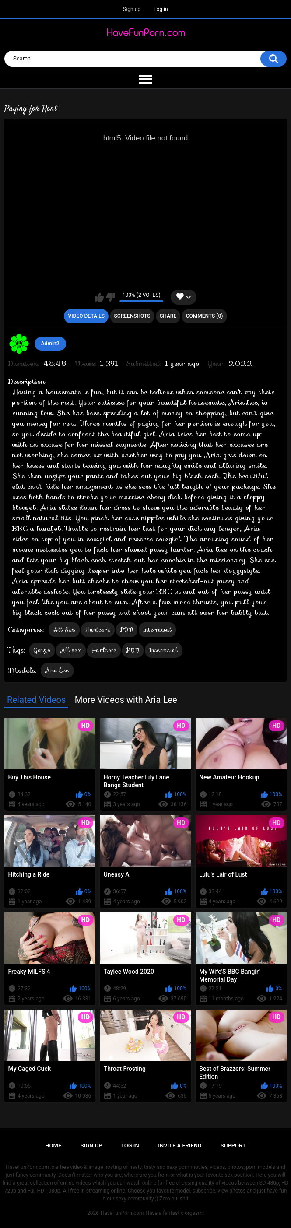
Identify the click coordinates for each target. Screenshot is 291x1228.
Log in (161, 9)
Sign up (131, 9)
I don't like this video (110, 297)
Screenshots (132, 316)
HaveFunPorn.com (122, 1213)
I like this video (99, 297)
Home (53, 1145)
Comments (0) (204, 316)
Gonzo (42, 650)
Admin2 (50, 343)
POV (126, 629)
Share (168, 316)
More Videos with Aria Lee (126, 700)
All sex (70, 650)
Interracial (157, 629)
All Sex (64, 629)
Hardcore (97, 629)
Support (233, 1145)
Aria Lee (57, 670)
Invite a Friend (179, 1145)
